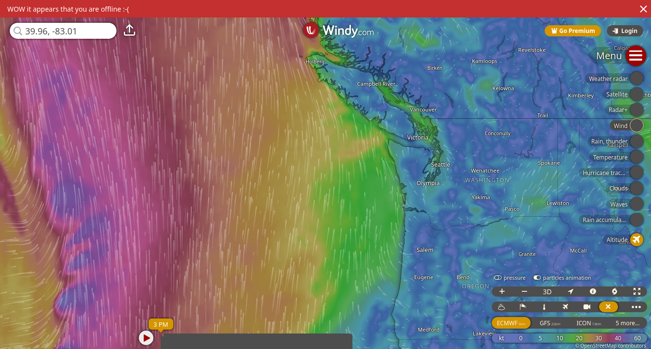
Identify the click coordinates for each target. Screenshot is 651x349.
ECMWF (511, 323)
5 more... (628, 323)
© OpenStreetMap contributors (610, 345)
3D (547, 291)
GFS (550, 323)
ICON (589, 323)
